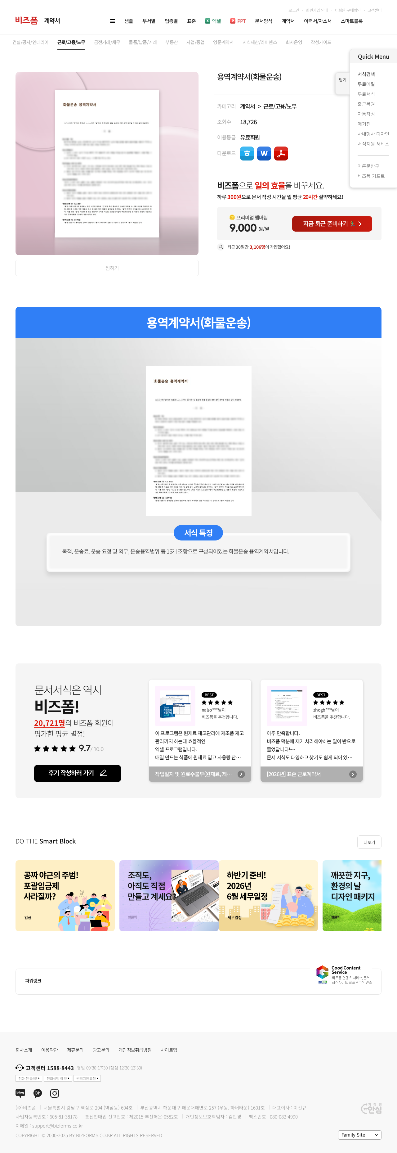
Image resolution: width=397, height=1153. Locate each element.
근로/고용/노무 (280, 106)
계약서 (247, 106)
